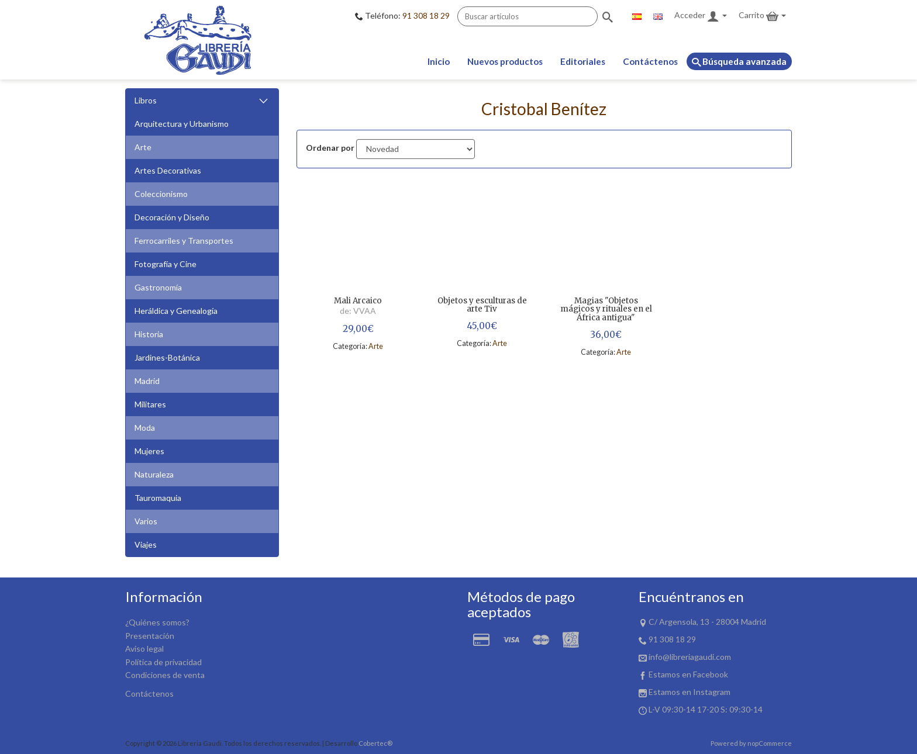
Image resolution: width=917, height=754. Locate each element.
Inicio (439, 61)
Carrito (762, 16)
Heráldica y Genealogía (176, 311)
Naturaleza (154, 474)
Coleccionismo (161, 194)
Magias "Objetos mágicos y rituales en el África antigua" (606, 310)
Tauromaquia (158, 498)
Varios (146, 521)
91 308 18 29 (426, 15)
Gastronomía (158, 287)
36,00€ (606, 334)
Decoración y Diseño (172, 217)
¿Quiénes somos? (157, 622)
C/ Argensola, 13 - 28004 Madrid (707, 622)
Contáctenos (650, 61)
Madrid (147, 381)
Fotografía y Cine (165, 264)
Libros (202, 101)
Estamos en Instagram (689, 692)
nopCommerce (769, 743)
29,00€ (358, 328)
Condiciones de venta (165, 675)
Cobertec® (375, 743)
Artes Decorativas (168, 170)
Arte (143, 147)
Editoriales (582, 61)
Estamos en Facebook (688, 674)
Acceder (700, 16)
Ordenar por (330, 148)
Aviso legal (144, 648)
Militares (150, 404)
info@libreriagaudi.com (690, 657)
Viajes (146, 544)
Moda (145, 428)
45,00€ (482, 325)
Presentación (149, 636)
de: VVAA (358, 311)
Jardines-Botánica (167, 357)
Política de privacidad (163, 662)
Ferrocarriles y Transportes (184, 240)
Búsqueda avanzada (739, 61)
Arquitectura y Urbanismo (182, 124)
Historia (149, 334)
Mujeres (149, 451)
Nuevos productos (505, 61)
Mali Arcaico (358, 301)
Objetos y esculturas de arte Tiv (482, 305)
